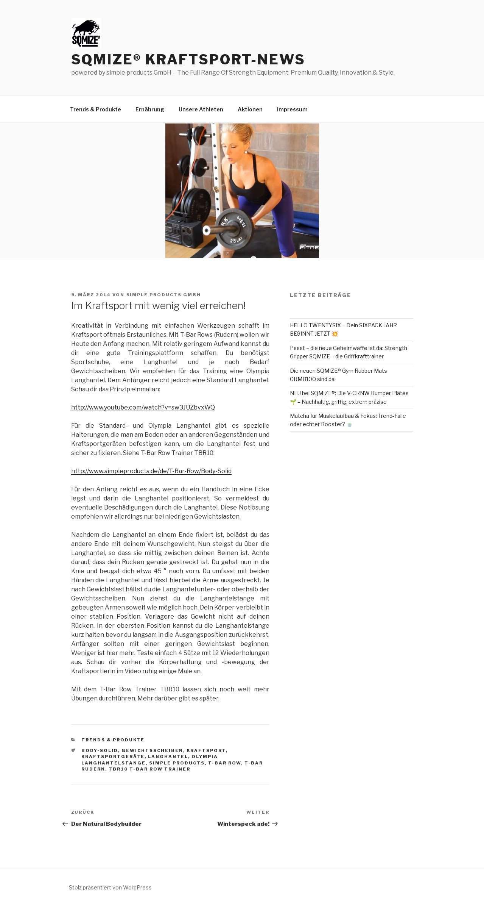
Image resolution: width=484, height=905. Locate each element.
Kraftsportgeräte (113, 756)
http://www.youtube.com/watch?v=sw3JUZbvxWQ (143, 407)
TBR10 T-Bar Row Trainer (149, 769)
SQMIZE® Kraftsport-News (188, 59)
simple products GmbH (163, 294)
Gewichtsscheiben (152, 750)
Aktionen (250, 109)
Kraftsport (206, 750)
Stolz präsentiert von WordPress (110, 887)
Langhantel (168, 756)
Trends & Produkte (95, 109)
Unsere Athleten (201, 109)
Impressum (292, 109)
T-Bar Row (224, 763)
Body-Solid (99, 750)
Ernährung (149, 109)
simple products (177, 763)
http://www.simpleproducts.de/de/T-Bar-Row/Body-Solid (151, 471)
